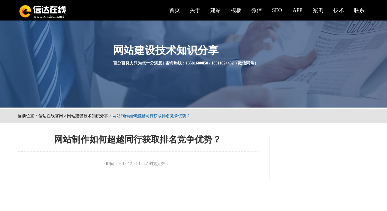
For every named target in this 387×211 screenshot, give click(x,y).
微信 (256, 10)
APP (297, 10)
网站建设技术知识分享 (87, 116)
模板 (236, 10)
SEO (277, 10)
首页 (174, 10)
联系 (359, 10)
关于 (195, 10)
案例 (318, 10)
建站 (215, 10)
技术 (338, 10)
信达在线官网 (50, 116)
